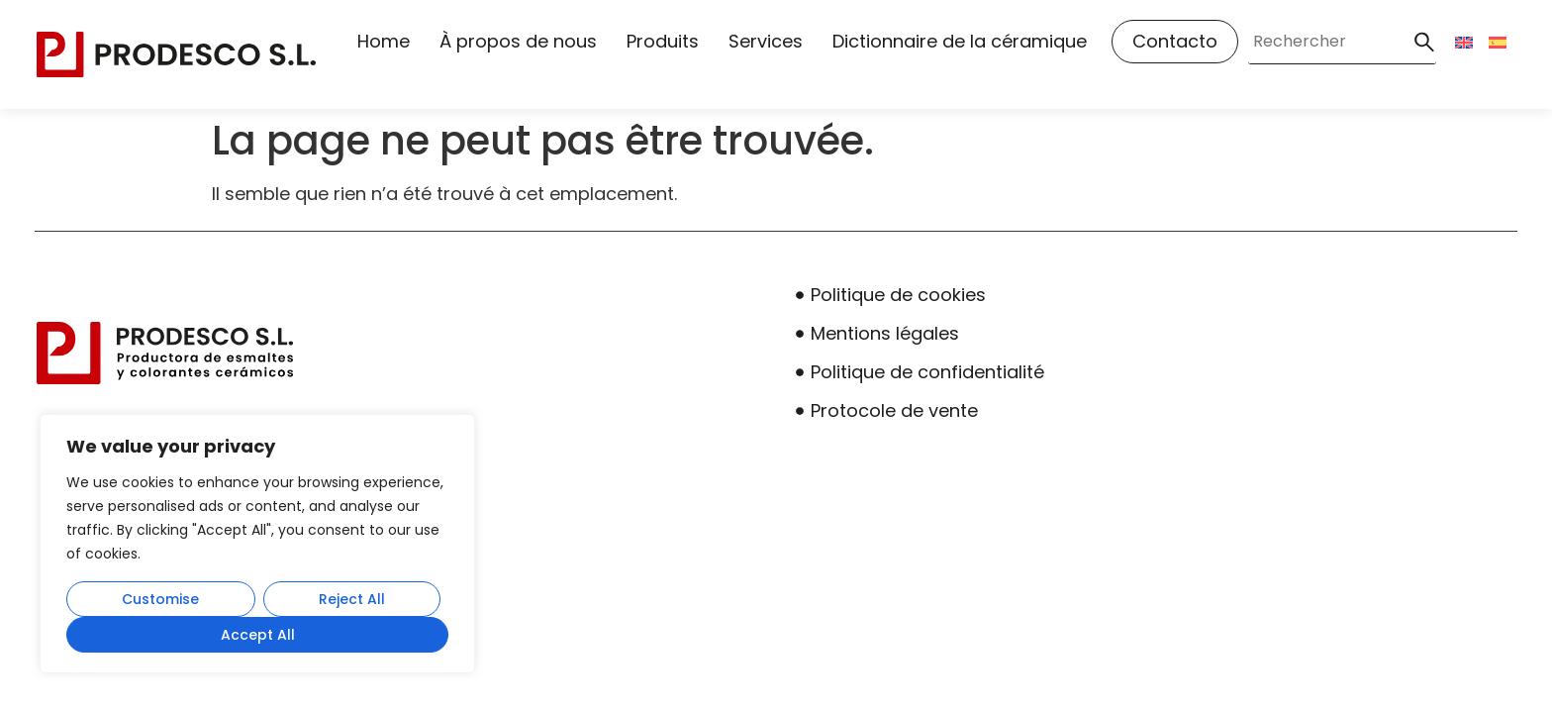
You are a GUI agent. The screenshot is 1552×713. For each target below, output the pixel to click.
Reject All (352, 599)
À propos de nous (518, 41)
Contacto (1174, 41)
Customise (160, 599)
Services (765, 41)
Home (383, 41)
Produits (663, 41)
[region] (257, 543)
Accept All (258, 635)
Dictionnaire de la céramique (959, 41)
